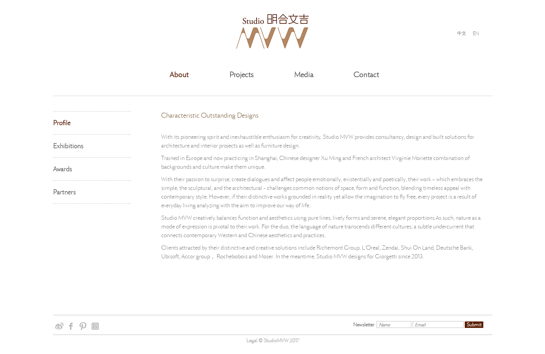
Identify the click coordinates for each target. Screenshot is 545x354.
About (179, 74)
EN (476, 33)
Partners (64, 192)
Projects (241, 74)
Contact (366, 74)
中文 (461, 33)
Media (303, 74)
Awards (62, 169)
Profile (61, 123)
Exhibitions (68, 146)
